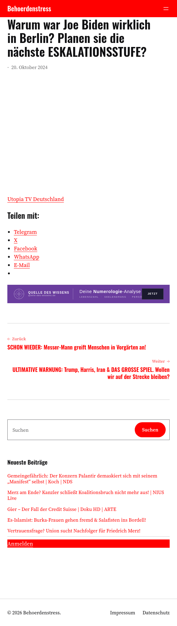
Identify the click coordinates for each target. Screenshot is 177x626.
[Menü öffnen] (166, 8)
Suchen (150, 429)
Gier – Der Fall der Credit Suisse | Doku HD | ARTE (61, 509)
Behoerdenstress (29, 8)
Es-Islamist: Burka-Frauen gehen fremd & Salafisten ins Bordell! (76, 520)
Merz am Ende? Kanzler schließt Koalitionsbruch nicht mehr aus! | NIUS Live (85, 495)
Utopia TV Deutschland (35, 199)
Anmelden (20, 543)
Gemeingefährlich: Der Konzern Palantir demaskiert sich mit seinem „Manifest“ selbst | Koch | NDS (82, 479)
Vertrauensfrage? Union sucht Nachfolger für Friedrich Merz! (74, 531)
